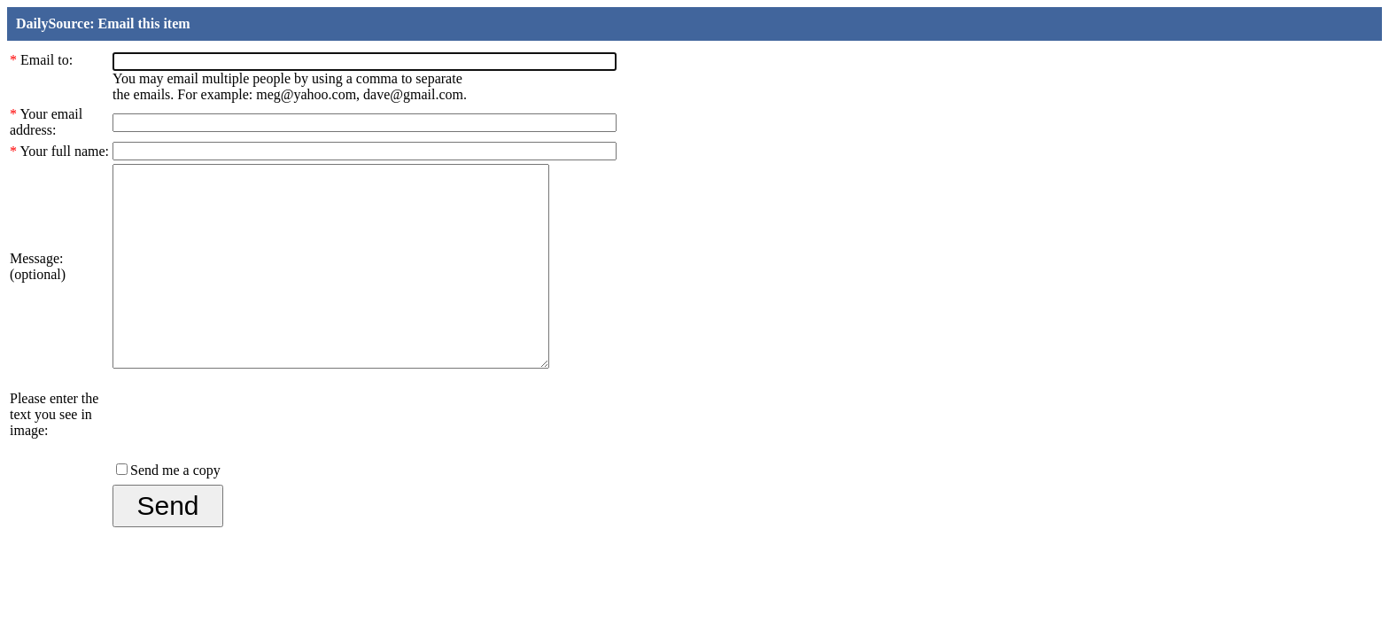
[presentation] (247, 446)
